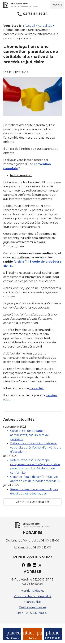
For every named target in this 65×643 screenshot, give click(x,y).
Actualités (45, 25)
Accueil (30, 25)
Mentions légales (32, 590)
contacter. (36, 388)
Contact (32, 638)
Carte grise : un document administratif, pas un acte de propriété (29, 435)
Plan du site (32, 601)
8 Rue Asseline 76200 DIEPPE (32, 579)
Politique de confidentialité (32, 596)
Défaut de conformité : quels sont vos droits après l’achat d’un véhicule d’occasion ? (35, 447)
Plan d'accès (12, 638)
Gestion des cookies (32, 607)
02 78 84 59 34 (35, 14)
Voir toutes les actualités (32, 502)
